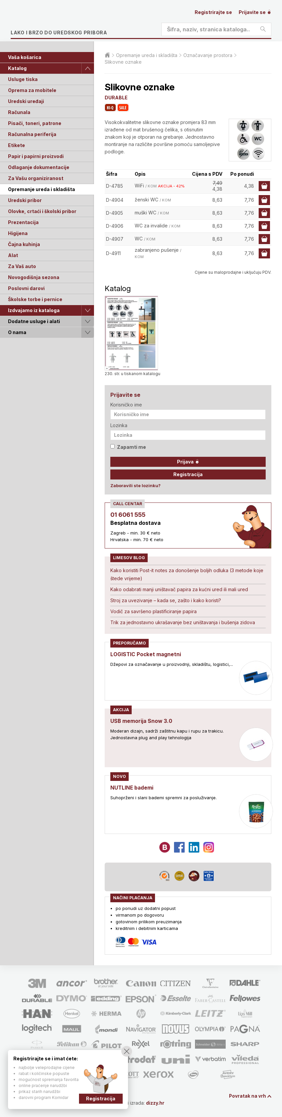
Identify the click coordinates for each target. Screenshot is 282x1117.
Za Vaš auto (22, 266)
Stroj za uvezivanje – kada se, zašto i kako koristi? (165, 600)
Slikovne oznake (123, 62)
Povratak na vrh (247, 1096)
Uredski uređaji (26, 101)
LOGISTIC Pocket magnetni (146, 654)
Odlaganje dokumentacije (38, 167)
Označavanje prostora (207, 55)
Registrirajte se (213, 12)
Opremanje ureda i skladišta (41, 189)
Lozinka (118, 425)
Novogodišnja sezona (33, 277)
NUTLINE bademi (132, 787)
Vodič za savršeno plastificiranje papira (153, 611)
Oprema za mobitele (32, 90)
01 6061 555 (127, 514)
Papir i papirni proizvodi (36, 156)
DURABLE (116, 97)
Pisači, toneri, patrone (34, 123)
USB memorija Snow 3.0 (141, 721)
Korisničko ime (126, 404)
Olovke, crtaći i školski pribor (42, 211)
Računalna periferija (32, 134)
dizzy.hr (157, 1103)
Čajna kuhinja (24, 244)
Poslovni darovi (26, 288)
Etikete (16, 145)
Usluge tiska (23, 79)
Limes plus (74, 21)
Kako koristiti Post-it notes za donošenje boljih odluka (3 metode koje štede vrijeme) (186, 574)
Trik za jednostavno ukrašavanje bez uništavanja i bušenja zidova (182, 622)
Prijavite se (255, 12)
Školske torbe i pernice (35, 299)
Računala (19, 112)
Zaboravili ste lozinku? (135, 485)
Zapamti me (128, 447)
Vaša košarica (24, 57)
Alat (13, 255)
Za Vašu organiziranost (35, 178)
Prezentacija (23, 222)
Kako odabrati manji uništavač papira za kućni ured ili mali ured (179, 589)
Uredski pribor (25, 200)
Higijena (18, 233)
